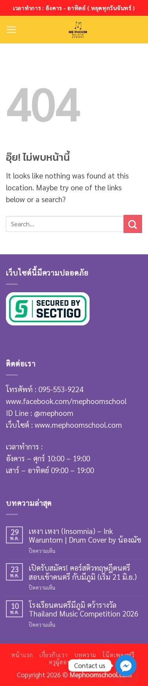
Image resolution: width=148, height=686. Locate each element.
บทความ (85, 654)
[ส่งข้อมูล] (133, 224)
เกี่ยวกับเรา (53, 654)
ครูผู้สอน (60, 661)
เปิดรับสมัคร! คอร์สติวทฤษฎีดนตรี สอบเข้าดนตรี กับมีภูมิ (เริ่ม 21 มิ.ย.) (83, 572)
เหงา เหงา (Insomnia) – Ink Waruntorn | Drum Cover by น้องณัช (85, 535)
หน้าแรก (22, 654)
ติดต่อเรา (89, 661)
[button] (11, 29)
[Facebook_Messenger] (126, 665)
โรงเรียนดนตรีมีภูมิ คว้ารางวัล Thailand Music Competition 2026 (83, 609)
